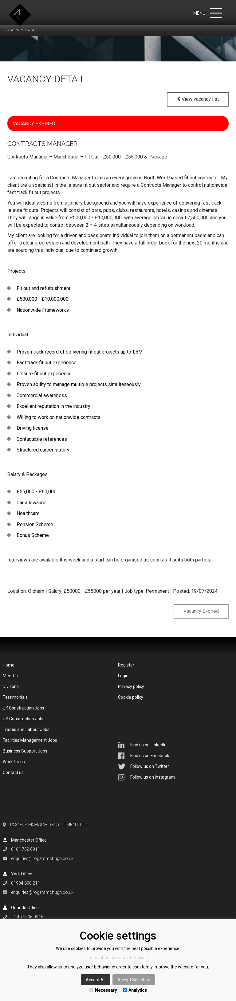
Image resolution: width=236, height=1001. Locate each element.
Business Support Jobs (25, 751)
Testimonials (15, 697)
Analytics (135, 990)
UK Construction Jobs (23, 708)
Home (8, 665)
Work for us (14, 761)
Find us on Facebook (143, 756)
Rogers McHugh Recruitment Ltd (49, 824)
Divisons (11, 686)
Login (123, 675)
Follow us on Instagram (146, 777)
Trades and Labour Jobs (26, 729)
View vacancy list (198, 99)
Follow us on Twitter (143, 766)
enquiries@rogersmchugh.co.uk (42, 858)
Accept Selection (133, 979)
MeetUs (10, 675)
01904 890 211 (25, 883)
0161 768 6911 (25, 849)
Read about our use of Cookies (118, 957)
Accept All (95, 979)
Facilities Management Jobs (30, 740)
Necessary (103, 990)
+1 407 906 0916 (27, 916)
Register (126, 665)
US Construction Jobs (24, 718)
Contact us (13, 772)
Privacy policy (131, 686)
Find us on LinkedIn (142, 745)
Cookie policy (130, 697)
